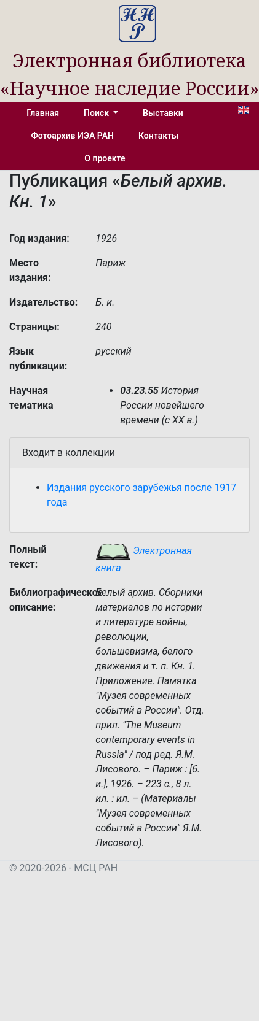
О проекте (104, 158)
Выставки (163, 113)
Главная (42, 113)
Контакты (158, 136)
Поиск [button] (97, 113)
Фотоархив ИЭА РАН (72, 136)
